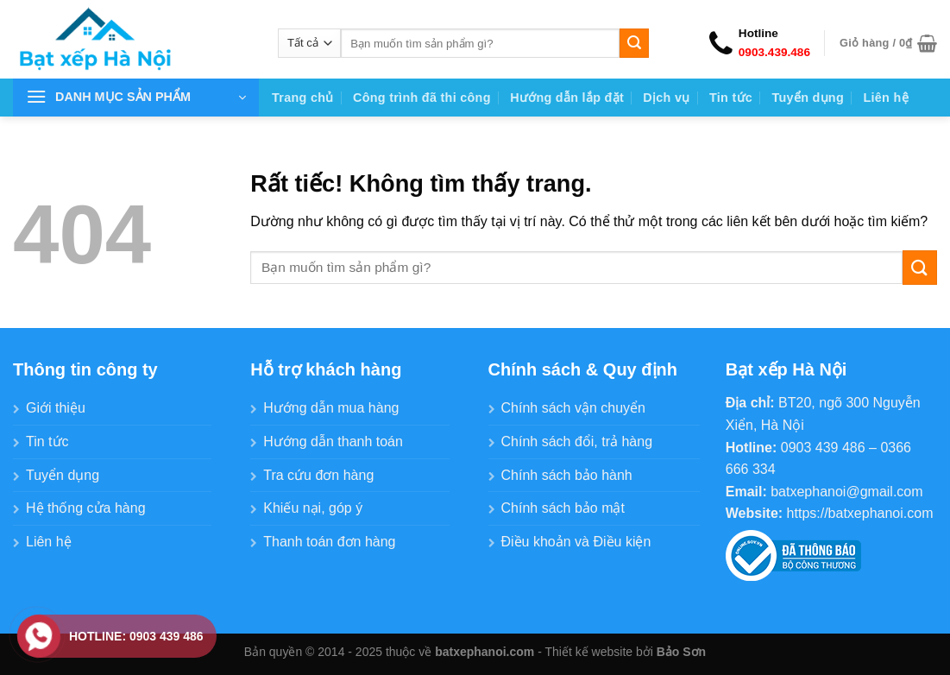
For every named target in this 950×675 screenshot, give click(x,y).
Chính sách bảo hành (566, 475)
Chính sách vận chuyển (573, 408)
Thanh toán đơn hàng (329, 541)
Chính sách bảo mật (563, 508)
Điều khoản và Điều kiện (576, 541)
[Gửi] (634, 43)
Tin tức (730, 97)
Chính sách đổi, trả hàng (577, 441)
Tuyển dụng (807, 97)
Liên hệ (885, 97)
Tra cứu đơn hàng (318, 475)
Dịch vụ (666, 97)
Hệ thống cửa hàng (86, 508)
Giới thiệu (55, 408)
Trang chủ (303, 97)
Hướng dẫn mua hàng (331, 408)
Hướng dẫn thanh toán (333, 441)
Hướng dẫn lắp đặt (567, 97)
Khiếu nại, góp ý (312, 508)
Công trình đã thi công (422, 97)
